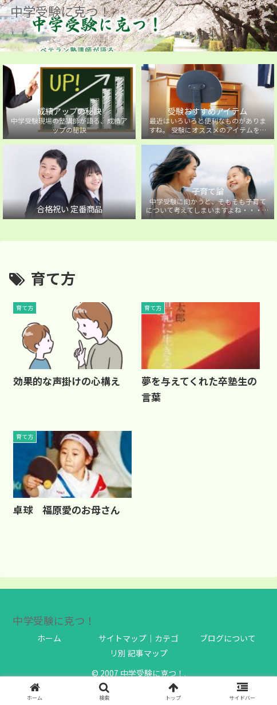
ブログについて (228, 638)
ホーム (49, 638)
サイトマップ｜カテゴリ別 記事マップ (138, 645)
